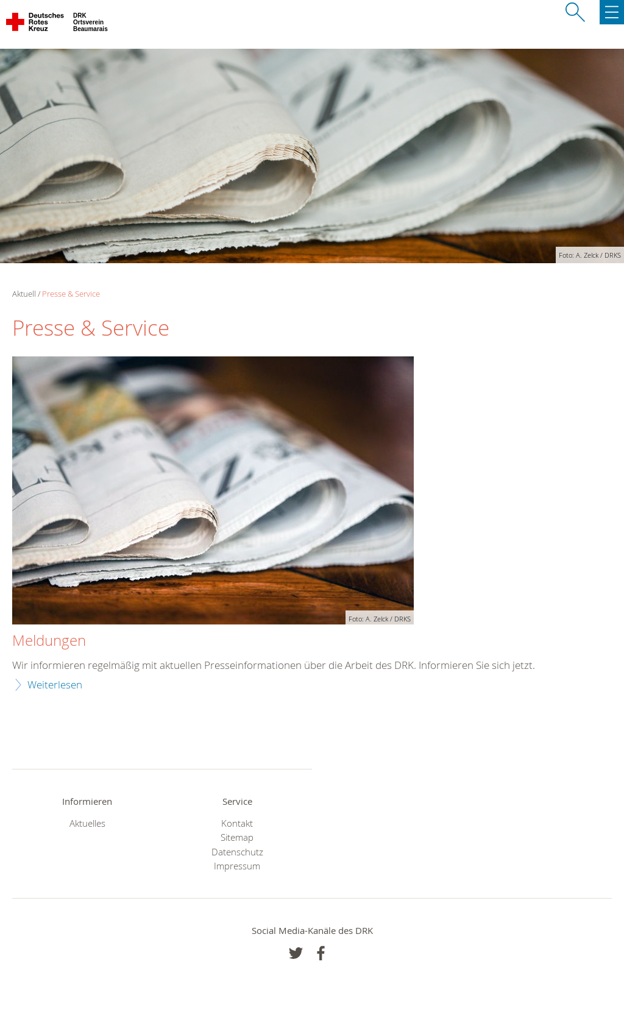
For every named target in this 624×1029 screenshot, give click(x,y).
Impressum (237, 866)
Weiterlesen (54, 684)
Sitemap (237, 837)
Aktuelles (87, 823)
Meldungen (49, 641)
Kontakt (237, 823)
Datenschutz (237, 852)
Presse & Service (71, 293)
